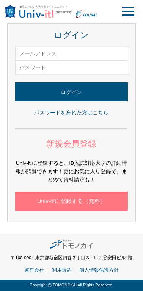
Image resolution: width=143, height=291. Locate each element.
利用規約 (62, 270)
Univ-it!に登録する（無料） (71, 201)
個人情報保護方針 (99, 270)
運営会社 (34, 270)
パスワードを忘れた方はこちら (71, 113)
